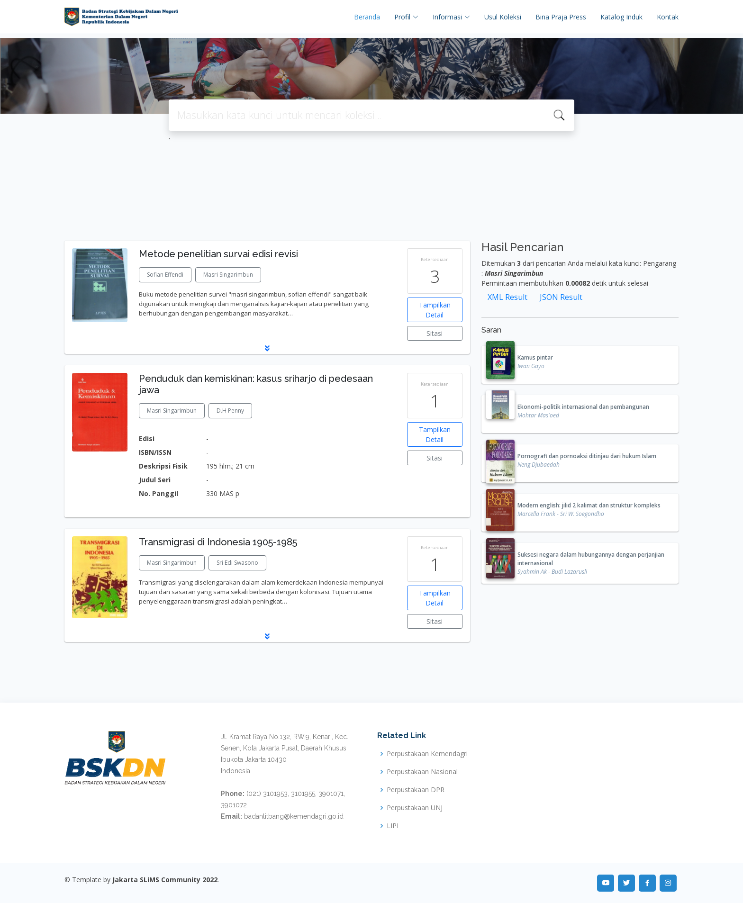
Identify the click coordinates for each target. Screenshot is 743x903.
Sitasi (434, 333)
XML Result (507, 297)
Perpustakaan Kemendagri (427, 753)
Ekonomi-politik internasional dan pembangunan (583, 407)
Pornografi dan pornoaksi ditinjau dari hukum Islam (586, 456)
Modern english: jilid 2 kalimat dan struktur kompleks (589, 505)
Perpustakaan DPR (415, 789)
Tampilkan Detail (435, 309)
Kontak (668, 16)
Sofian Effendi (165, 275)
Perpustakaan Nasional (422, 771)
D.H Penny (230, 410)
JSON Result (561, 297)
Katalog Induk (621, 16)
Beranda (367, 16)
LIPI (393, 825)
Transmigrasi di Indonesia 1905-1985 (218, 542)
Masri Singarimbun (228, 275)
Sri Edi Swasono (237, 563)
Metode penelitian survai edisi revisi (218, 254)
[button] (267, 348)
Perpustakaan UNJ (415, 807)
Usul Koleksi (502, 16)
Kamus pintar (535, 357)
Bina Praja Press (560, 16)
